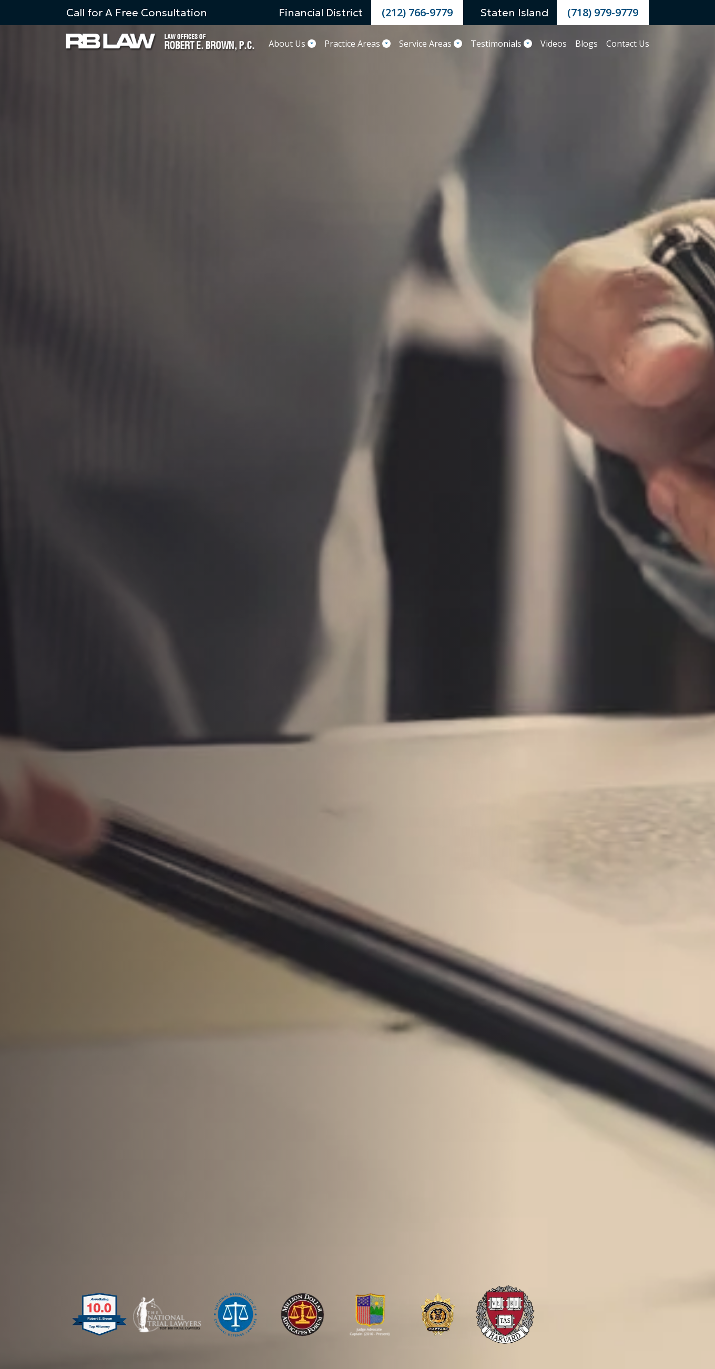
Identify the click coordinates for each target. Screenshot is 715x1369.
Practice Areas (357, 43)
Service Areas (430, 43)
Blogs (586, 43)
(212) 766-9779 (417, 12)
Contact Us (627, 43)
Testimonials (501, 43)
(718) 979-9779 (602, 12)
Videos (553, 43)
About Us (292, 43)
